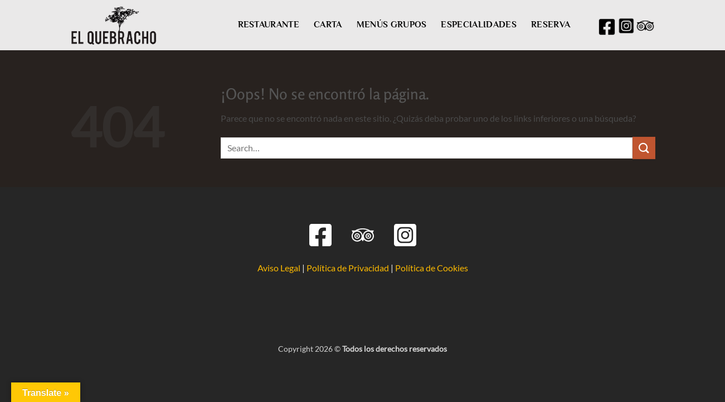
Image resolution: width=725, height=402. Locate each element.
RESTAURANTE (269, 25)
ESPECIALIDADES (478, 25)
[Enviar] (643, 148)
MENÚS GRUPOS (392, 25)
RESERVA (550, 25)
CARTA (328, 25)
